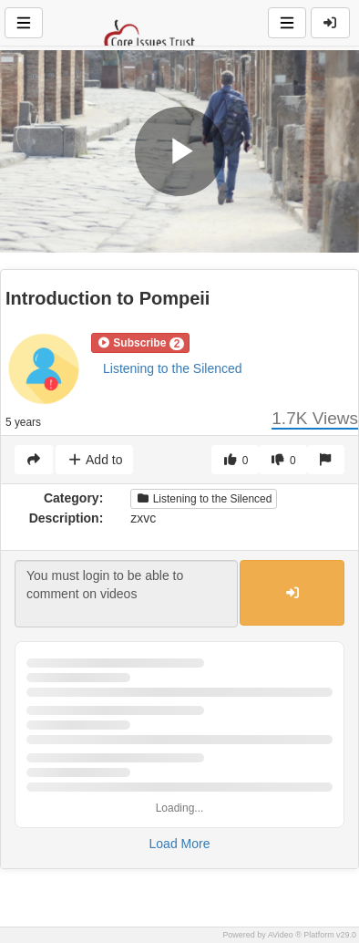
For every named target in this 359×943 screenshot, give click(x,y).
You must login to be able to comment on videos (126, 593)
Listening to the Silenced (172, 368)
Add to (94, 459)
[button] (140, 343)
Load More (179, 843)
